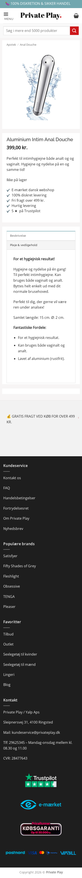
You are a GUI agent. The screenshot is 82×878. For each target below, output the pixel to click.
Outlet (8, 644)
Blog (6, 684)
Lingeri (8, 674)
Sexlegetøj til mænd (19, 664)
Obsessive (11, 586)
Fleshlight (11, 576)
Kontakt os (12, 477)
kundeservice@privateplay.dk (36, 732)
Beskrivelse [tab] (18, 235)
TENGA (9, 596)
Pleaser (9, 606)
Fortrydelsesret (16, 508)
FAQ (6, 488)
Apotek (11, 45)
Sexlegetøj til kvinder (20, 654)
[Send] (74, 30)
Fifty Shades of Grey (19, 566)
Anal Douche (28, 45)
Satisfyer (10, 556)
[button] (9, 16)
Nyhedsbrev (13, 528)
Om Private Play (16, 518)
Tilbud (8, 634)
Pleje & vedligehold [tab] (23, 245)
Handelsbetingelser (19, 498)
